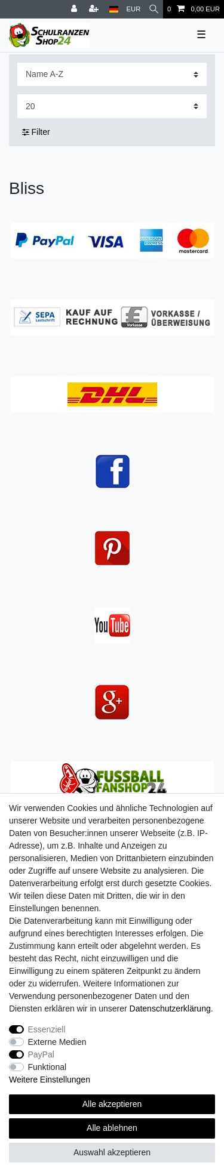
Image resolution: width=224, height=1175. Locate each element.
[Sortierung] (112, 74)
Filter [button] (36, 132)
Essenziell (47, 1029)
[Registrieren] (95, 9)
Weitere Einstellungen (49, 1079)
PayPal (41, 1054)
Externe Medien (57, 1042)
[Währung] (133, 9)
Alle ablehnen (112, 1128)
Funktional (47, 1067)
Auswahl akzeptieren (112, 1152)
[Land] (113, 9)
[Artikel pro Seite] (112, 106)
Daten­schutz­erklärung (170, 1008)
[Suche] (154, 9)
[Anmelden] (75, 9)
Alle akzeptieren (112, 1104)
